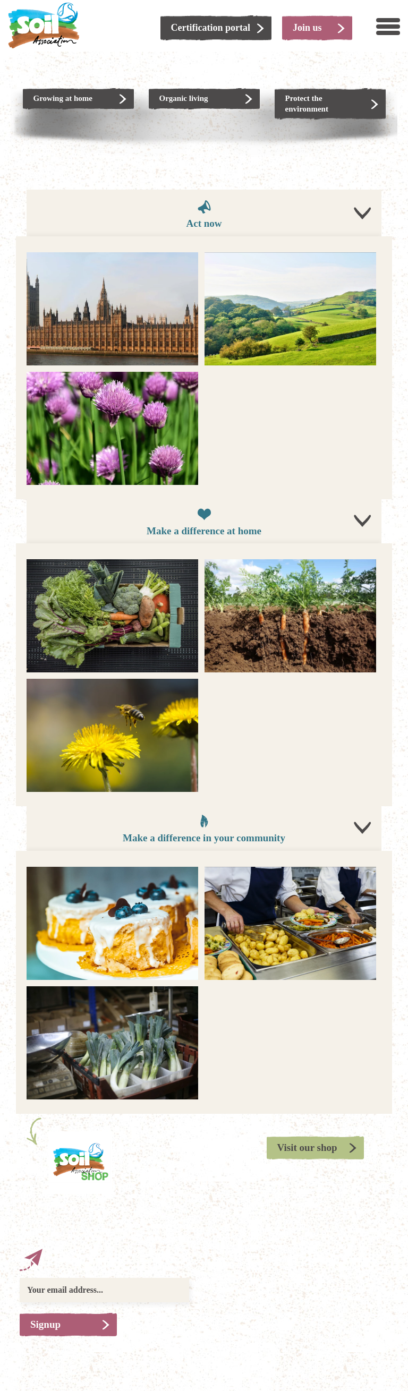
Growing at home (62, 98)
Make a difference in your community (204, 827)
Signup (45, 1324)
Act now (204, 214)
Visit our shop (307, 1147)
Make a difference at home (204, 521)
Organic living (183, 98)
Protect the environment (306, 103)
